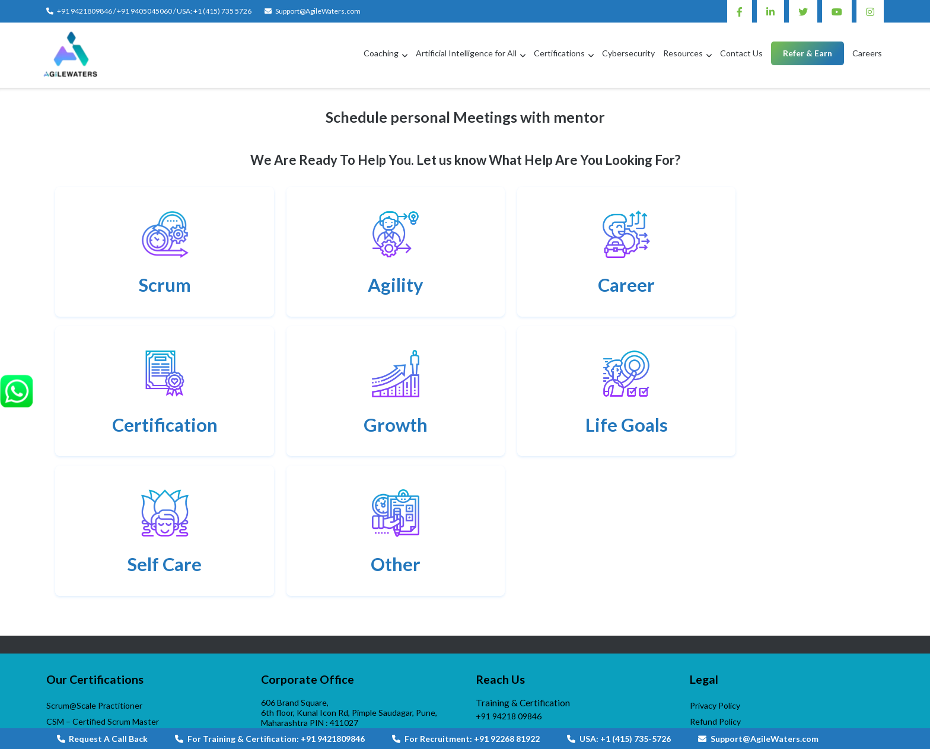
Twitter (803, 11)
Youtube (837, 11)
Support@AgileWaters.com (318, 11)
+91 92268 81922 (509, 612)
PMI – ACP (66, 644)
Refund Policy (715, 580)
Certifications (559, 53)
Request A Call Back (102, 739)
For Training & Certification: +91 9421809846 (270, 739)
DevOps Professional (85, 612)
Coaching (381, 53)
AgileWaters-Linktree (516, 695)
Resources (683, 53)
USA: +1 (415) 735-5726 (619, 739)
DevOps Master (76, 628)
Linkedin (770, 11)
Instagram (870, 11)
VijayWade (65, 707)
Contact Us (741, 53)
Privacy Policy (715, 564)
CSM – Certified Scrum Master (102, 580)
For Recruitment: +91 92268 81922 (466, 739)
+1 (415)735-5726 (509, 644)
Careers (867, 53)
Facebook (739, 11)
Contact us (287, 692)
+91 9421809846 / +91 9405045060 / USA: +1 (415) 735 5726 (154, 11)
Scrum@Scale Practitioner (94, 564)
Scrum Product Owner (87, 596)
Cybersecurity (628, 53)
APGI (56, 691)
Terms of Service (721, 596)
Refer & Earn (807, 53)
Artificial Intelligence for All (466, 53)
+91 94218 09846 (509, 575)
